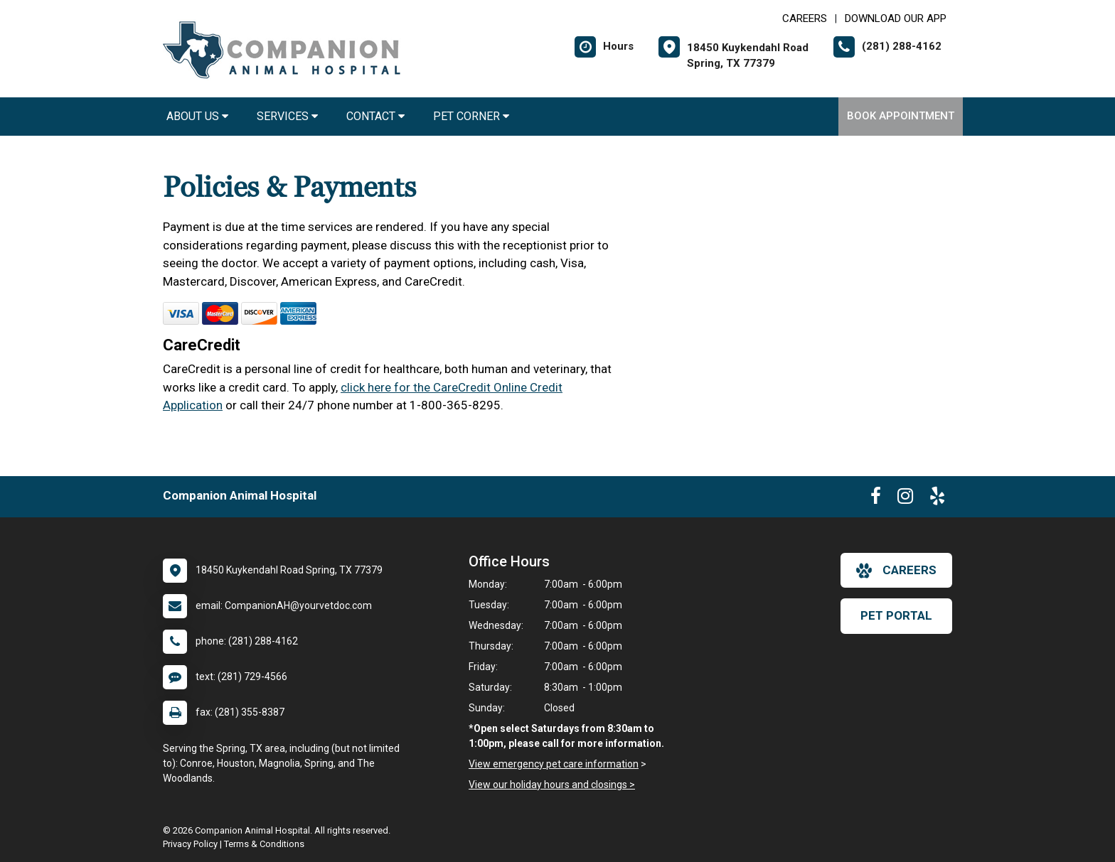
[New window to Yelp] (937, 499)
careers (896, 570)
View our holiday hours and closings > (552, 784)
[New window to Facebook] (875, 499)
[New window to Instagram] (905, 499)
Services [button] (287, 116)
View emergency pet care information (554, 764)
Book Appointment (900, 115)
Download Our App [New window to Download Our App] (895, 18)
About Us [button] (197, 116)
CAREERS (804, 18)
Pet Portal (896, 615)
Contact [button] (375, 116)
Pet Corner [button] (471, 116)
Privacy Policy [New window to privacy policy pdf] (190, 844)
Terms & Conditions (264, 844)
